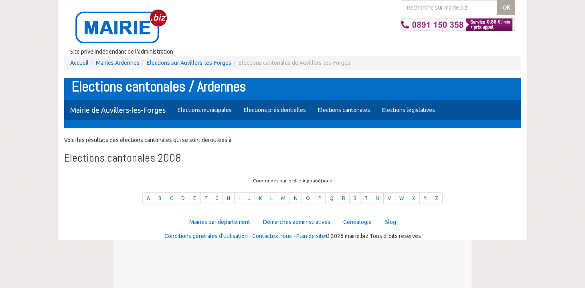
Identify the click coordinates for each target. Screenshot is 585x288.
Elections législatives (408, 110)
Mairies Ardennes (118, 63)
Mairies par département (219, 222)
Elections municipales (205, 110)
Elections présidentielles (275, 110)
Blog (390, 222)
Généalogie (357, 222)
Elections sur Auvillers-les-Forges (189, 63)
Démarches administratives (296, 222)
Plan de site (310, 236)
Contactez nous (272, 236)
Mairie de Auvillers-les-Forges (118, 110)
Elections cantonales (344, 110)
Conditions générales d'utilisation (206, 236)
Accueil (79, 63)
